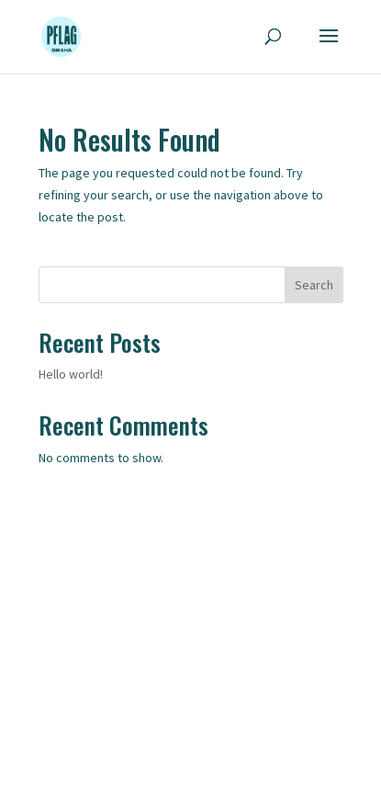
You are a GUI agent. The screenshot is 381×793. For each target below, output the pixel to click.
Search (314, 285)
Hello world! (71, 374)
